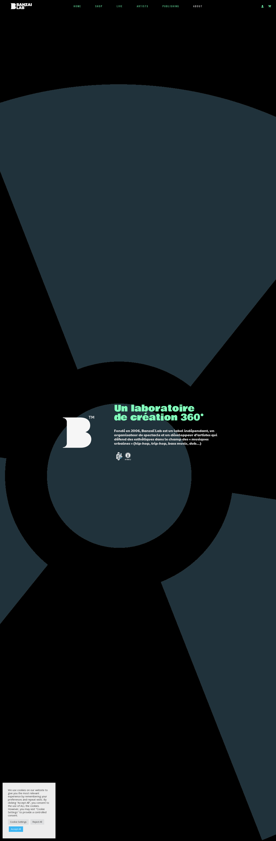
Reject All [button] (37, 821)
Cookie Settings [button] (18, 821)
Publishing (170, 6)
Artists (142, 6)
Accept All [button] (16, 829)
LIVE (120, 6)
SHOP (99, 6)
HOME (77, 6)
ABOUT (198, 6)
